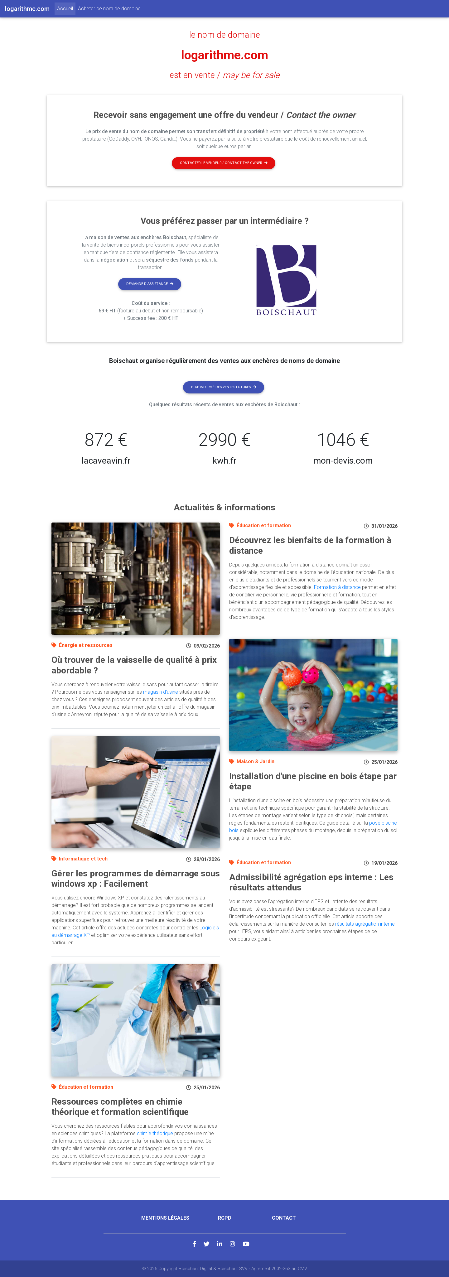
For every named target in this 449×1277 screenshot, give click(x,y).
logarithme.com (224, 55)
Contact (284, 1218)
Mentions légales (165, 1218)
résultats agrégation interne (365, 924)
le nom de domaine (224, 35)
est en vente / (224, 75)
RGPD (224, 1218)
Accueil (66, 8)
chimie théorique (155, 1133)
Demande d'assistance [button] (149, 284)
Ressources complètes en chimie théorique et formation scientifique (120, 1106)
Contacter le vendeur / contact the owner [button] (224, 163)
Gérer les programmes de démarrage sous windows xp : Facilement (135, 878)
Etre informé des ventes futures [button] (223, 387)
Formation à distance (337, 587)
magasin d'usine (160, 692)
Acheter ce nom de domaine (109, 9)
